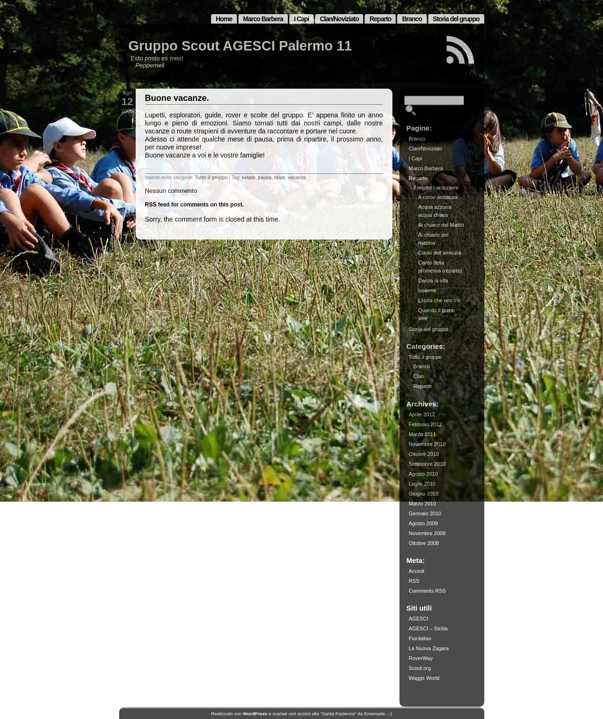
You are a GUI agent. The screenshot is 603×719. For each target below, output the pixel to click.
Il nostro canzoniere (436, 187)
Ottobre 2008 (424, 543)
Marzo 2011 (422, 434)
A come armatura (438, 197)
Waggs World (424, 678)
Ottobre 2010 (424, 454)
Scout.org (420, 668)
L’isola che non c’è (439, 300)
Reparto (380, 19)
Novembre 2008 (427, 533)
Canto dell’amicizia (440, 253)
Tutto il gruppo (211, 177)
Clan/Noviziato (339, 19)
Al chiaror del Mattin (441, 225)
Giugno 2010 (424, 493)
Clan (419, 376)
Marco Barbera (263, 19)
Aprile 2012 (422, 414)
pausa (265, 177)
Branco (412, 19)
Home (224, 19)
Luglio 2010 (422, 484)
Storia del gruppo (456, 19)
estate (248, 177)
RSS (414, 581)
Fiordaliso (420, 638)
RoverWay (421, 658)
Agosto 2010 (423, 474)
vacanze (297, 177)
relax (279, 177)
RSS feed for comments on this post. (194, 204)
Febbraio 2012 (425, 424)
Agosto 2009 (423, 523)
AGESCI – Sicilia (428, 628)
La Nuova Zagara (429, 648)
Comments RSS (427, 591)
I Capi (301, 19)
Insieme (427, 290)
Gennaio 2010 (425, 513)
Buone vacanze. (177, 98)
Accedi (416, 571)
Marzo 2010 (422, 503)
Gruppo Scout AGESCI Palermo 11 (240, 45)
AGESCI (419, 618)
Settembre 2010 (427, 464)
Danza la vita (433, 280)
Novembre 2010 (427, 444)
